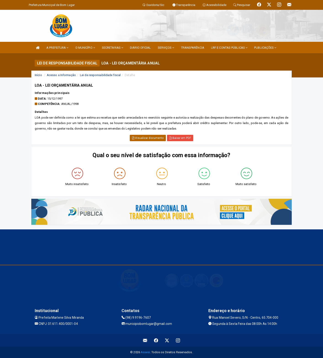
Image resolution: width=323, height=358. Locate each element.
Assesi (145, 352)
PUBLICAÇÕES (265, 47)
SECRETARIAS (112, 47)
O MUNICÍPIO (85, 47)
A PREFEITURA (57, 47)
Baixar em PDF (180, 138)
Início (38, 75)
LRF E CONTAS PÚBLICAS (229, 47)
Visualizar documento (148, 138)
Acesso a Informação (61, 75)
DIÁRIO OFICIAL (140, 47)
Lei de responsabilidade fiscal (100, 75)
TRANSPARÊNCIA (192, 47)
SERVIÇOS (166, 47)
